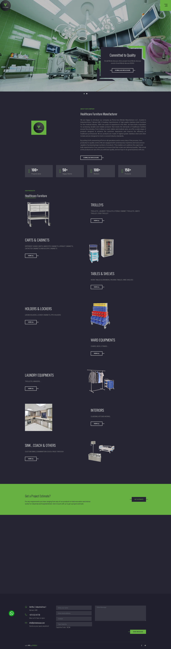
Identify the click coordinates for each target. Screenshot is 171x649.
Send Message (138, 632)
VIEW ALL (96, 287)
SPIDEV (34, 645)
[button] (84, 94)
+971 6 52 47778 (34, 615)
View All (96, 220)
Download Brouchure (122, 70)
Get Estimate (138, 499)
